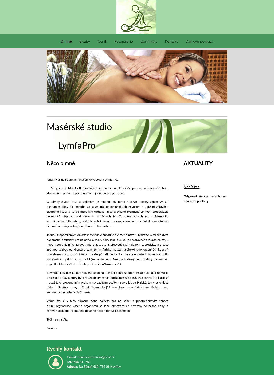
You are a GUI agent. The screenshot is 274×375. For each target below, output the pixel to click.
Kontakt (171, 41)
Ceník (102, 41)
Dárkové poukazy (199, 41)
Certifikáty (148, 41)
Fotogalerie (124, 41)
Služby (84, 41)
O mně (66, 41)
